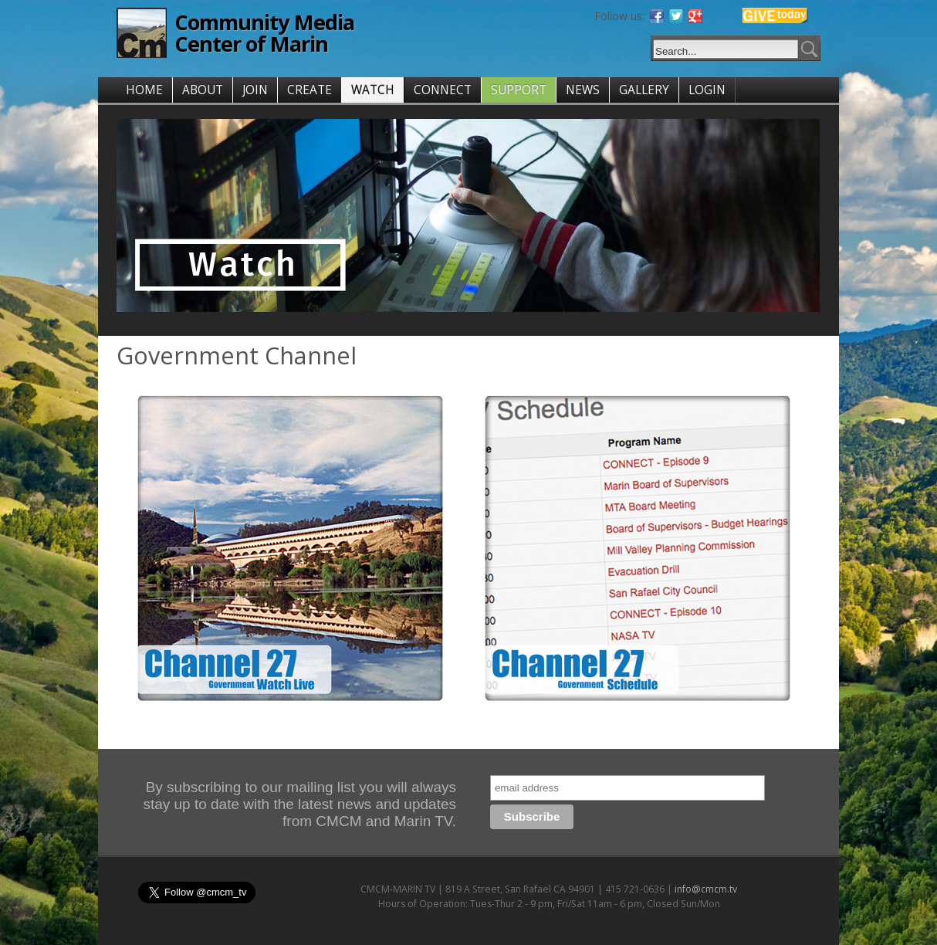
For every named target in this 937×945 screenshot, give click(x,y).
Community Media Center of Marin (264, 33)
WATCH (372, 90)
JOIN (255, 90)
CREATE (309, 90)
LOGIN (707, 90)
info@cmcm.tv (706, 889)
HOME (144, 90)
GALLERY (644, 90)
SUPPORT (518, 90)
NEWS (583, 90)
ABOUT (202, 90)
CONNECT (443, 90)
